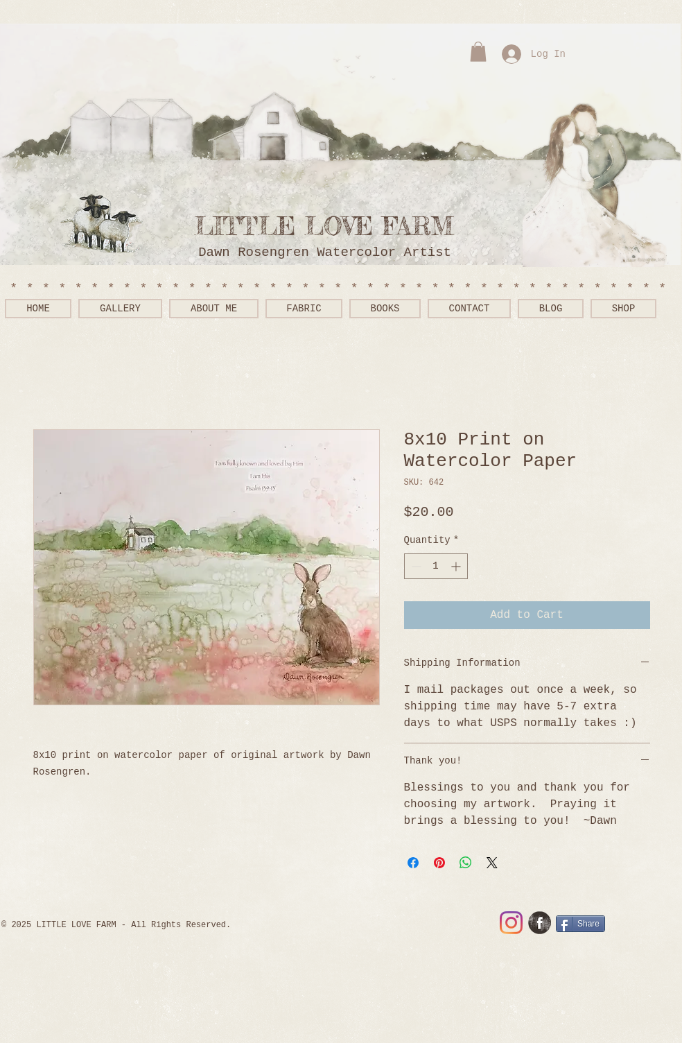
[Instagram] (511, 922)
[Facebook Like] (635, 924)
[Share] (580, 923)
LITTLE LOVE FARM (332, 226)
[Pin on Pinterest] (439, 862)
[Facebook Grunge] (539, 922)
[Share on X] (492, 862)
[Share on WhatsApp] (465, 862)
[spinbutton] (435, 566)
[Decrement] (414, 566)
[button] (478, 52)
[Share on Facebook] (413, 862)
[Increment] (457, 566)
